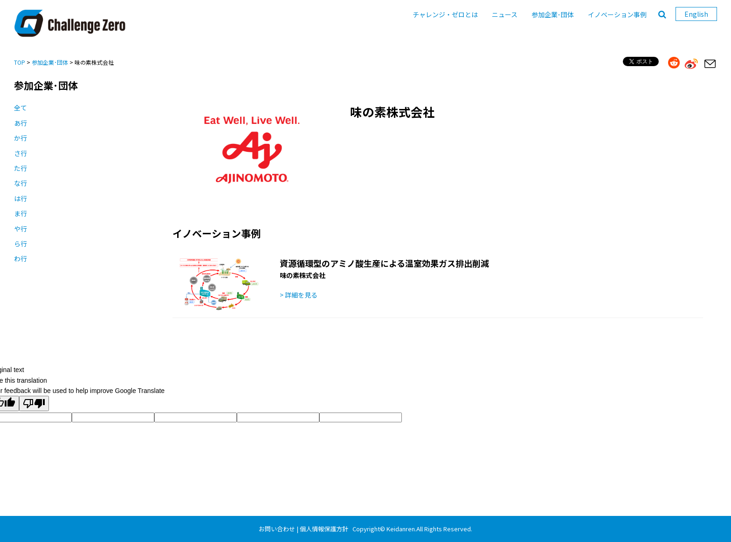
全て (20, 107)
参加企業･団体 (552, 14)
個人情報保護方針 (324, 528)
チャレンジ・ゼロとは (445, 14)
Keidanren (400, 528)
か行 (20, 137)
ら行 (20, 243)
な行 (20, 183)
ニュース (504, 14)
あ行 (20, 123)
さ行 (20, 153)
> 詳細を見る (298, 294)
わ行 (20, 258)
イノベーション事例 (617, 14)
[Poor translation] (34, 403)
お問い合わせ (277, 528)
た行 (20, 168)
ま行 (20, 213)
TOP (19, 62)
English (696, 14)
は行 (20, 198)
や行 (20, 228)
